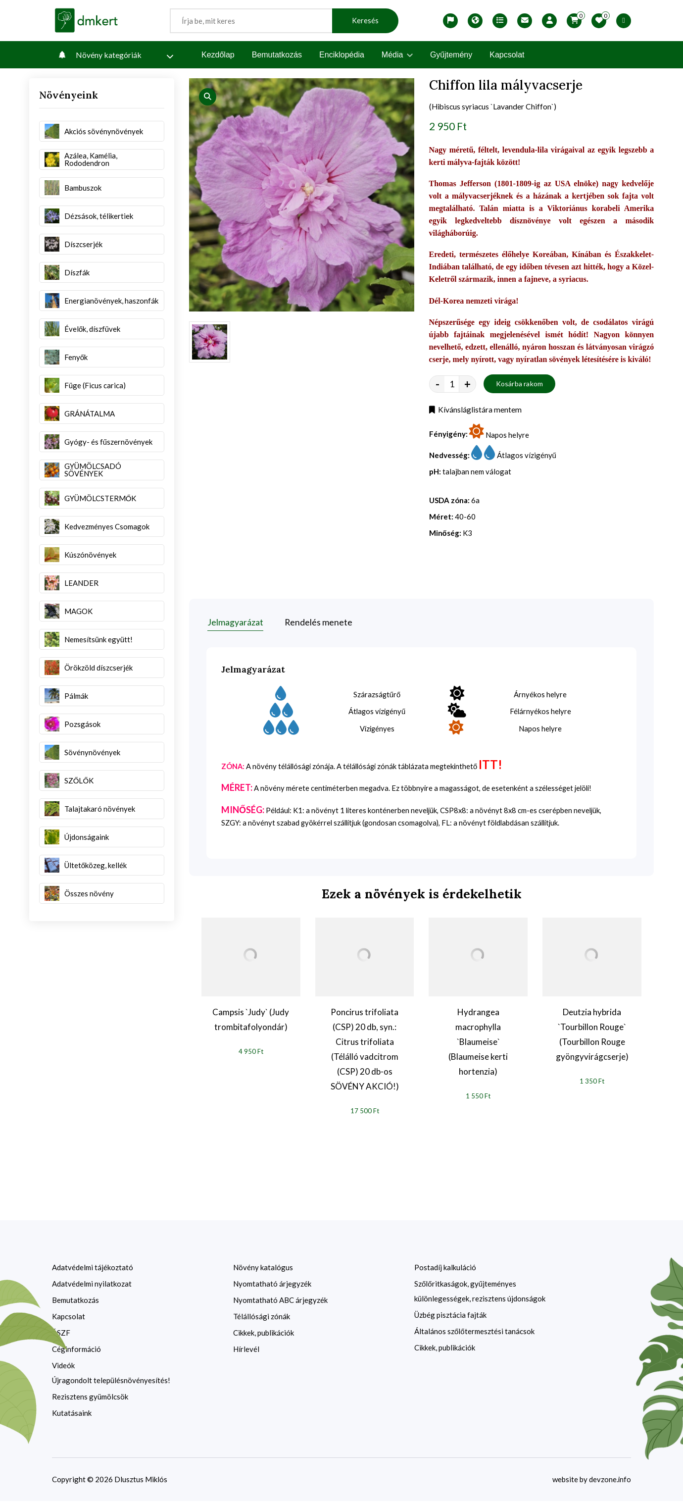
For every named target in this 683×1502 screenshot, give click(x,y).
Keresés (365, 20)
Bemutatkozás (277, 55)
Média (397, 55)
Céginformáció (76, 1350)
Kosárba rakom (519, 384)
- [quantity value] (437, 385)
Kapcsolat (506, 55)
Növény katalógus (263, 1268)
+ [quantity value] (467, 385)
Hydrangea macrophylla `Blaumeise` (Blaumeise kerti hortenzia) (478, 1043)
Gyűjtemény (451, 55)
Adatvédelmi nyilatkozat (92, 1284)
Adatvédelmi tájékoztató (92, 1268)
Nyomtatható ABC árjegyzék (280, 1300)
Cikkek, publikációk (263, 1333)
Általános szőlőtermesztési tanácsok (474, 1332)
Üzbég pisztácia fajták (450, 1315)
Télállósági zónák (261, 1317)
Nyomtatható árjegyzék (272, 1284)
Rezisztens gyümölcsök (90, 1397)
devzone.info (609, 1480)
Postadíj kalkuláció (445, 1268)
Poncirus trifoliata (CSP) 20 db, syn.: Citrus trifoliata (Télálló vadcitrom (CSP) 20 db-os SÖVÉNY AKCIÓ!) (365, 1050)
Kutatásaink (72, 1413)
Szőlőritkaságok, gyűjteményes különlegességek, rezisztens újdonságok (479, 1292)
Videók (63, 1366)
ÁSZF (61, 1333)
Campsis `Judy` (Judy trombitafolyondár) (250, 1020)
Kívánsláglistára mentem (475, 410)
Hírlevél (246, 1350)
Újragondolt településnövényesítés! (111, 1381)
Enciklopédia (341, 55)
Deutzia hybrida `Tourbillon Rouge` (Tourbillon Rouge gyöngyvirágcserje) (592, 1035)
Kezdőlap (218, 55)
